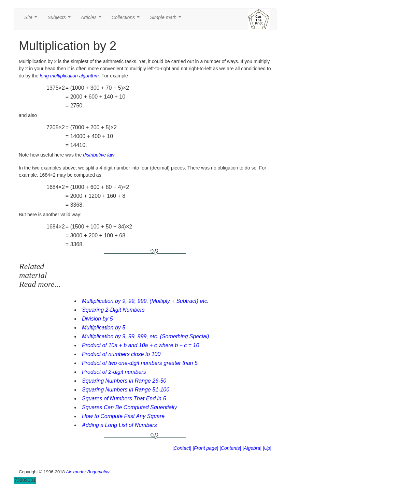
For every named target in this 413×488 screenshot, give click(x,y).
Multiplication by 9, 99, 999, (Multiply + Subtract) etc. (145, 301)
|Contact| (181, 448)
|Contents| (230, 448)
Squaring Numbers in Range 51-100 (125, 390)
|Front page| (205, 448)
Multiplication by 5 (103, 327)
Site (32, 19)
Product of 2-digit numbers (114, 372)
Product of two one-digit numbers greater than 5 (140, 363)
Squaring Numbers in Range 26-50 (124, 381)
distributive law (98, 155)
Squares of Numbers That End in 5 (124, 398)
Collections (127, 19)
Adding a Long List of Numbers (119, 425)
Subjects (60, 19)
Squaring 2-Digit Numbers (113, 310)
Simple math (167, 19)
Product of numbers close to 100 (121, 354)
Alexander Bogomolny (87, 471)
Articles (92, 19)
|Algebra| (251, 448)
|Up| (267, 448)
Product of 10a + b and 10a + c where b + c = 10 (140, 345)
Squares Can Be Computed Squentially (129, 407)
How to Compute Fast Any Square (123, 416)
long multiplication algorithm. (70, 75)
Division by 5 (97, 319)
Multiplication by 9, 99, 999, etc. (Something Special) (145, 336)
